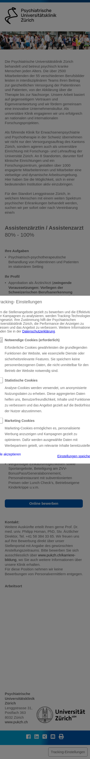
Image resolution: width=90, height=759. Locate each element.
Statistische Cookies (21, 380)
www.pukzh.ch (16, 722)
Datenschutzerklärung (38, 331)
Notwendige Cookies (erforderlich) (32, 340)
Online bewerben (43, 503)
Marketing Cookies (20, 420)
